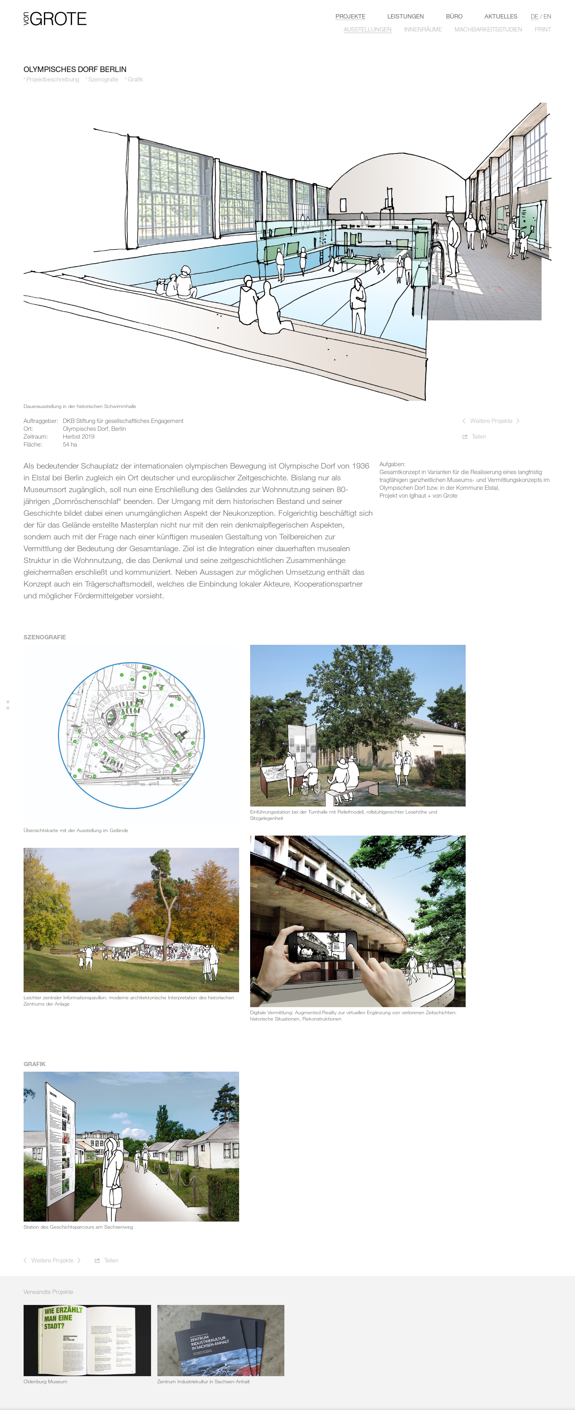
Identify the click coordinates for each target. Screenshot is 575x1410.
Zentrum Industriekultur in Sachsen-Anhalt (203, 1381)
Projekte (350, 16)
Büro (454, 16)
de (534, 16)
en (547, 16)
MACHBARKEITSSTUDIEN (488, 29)
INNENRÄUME (423, 29)
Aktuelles (501, 16)
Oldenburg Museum (45, 1381)
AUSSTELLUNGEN (368, 29)
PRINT (543, 29)
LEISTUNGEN (405, 16)
